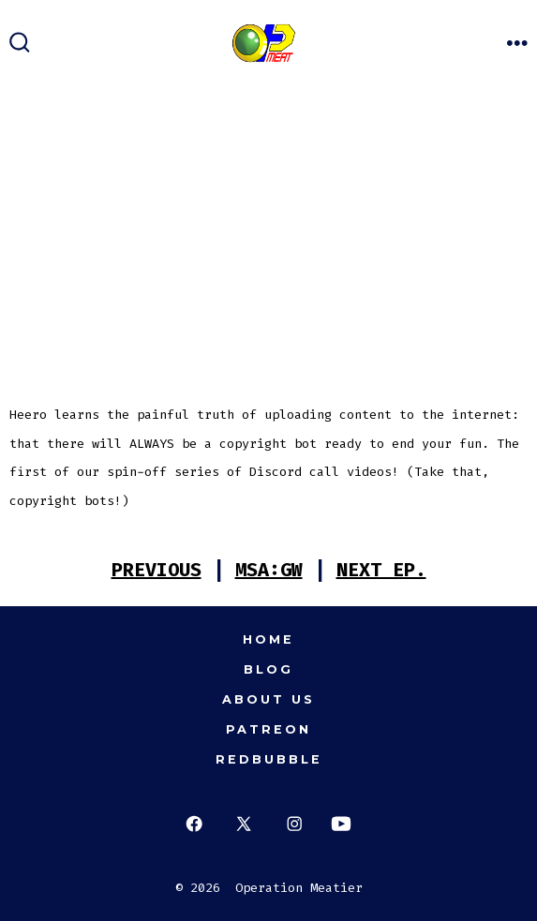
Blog (268, 669)
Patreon (268, 729)
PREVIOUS (156, 569)
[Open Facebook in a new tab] (193, 824)
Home (268, 639)
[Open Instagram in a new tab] (295, 824)
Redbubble (269, 759)
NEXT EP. (381, 569)
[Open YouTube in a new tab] (341, 824)
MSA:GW (269, 569)
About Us (268, 699)
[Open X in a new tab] (243, 824)
